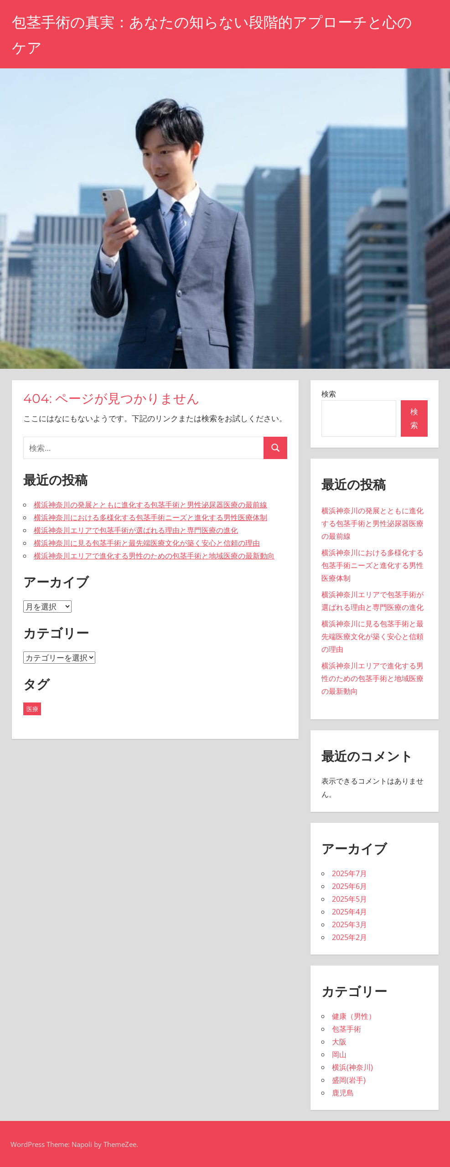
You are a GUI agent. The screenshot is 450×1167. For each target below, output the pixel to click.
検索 (328, 394)
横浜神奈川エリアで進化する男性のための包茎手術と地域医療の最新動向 (154, 556)
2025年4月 (349, 912)
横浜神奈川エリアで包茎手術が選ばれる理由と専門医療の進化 (136, 530)
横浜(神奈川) (352, 1067)
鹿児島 (343, 1093)
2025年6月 (349, 886)
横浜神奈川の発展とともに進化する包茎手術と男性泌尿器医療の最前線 (150, 505)
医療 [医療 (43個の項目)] (32, 709)
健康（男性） (354, 1016)
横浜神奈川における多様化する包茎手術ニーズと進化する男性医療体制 (150, 517)
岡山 (339, 1054)
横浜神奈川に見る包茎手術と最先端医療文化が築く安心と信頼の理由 (147, 543)
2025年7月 (349, 873)
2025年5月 (349, 899)
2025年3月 (349, 924)
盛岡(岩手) (349, 1080)
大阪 (339, 1042)
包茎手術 (346, 1029)
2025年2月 (349, 937)
